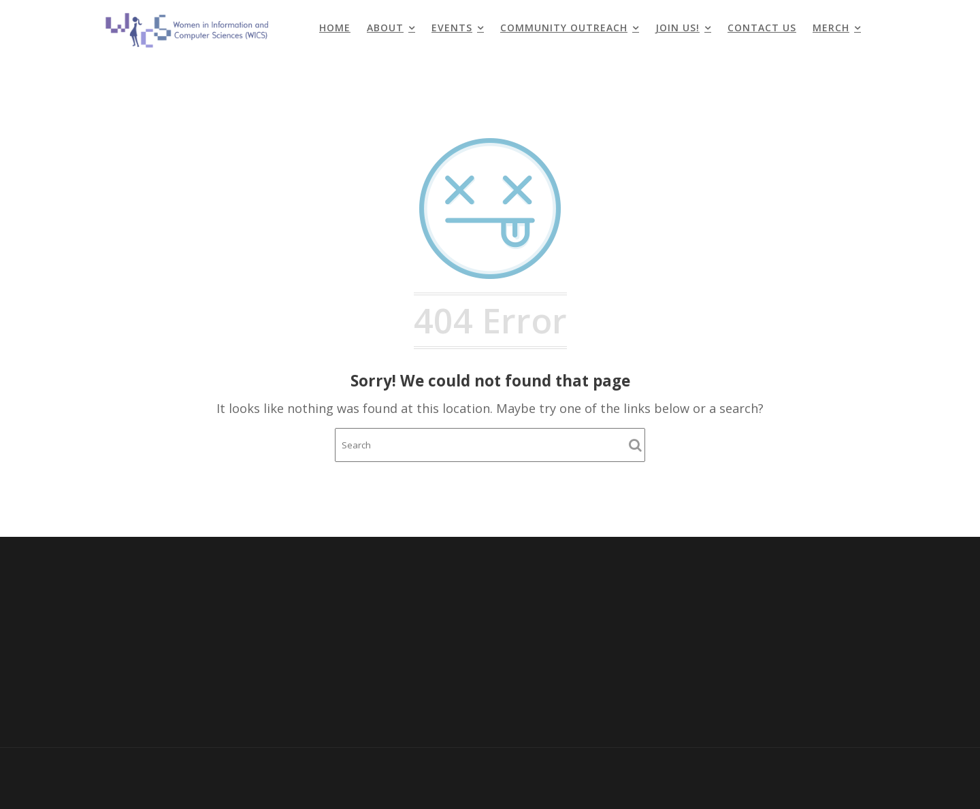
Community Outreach (563, 27)
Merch (831, 27)
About (385, 27)
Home (334, 27)
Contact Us (762, 27)
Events (451, 27)
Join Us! (677, 27)
